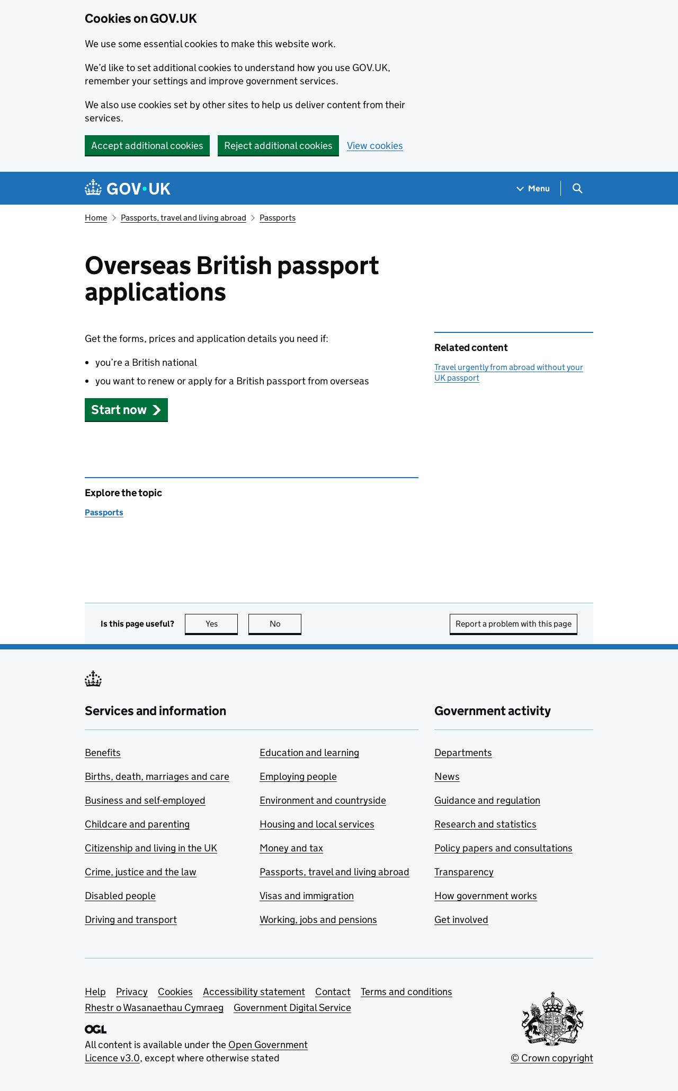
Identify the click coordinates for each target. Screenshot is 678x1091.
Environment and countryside (323, 800)
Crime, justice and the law (141, 872)
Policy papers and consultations (503, 848)
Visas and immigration (307, 896)
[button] (126, 409)
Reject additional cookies (278, 145)
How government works (485, 896)
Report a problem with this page (514, 624)
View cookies (375, 145)
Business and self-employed (145, 800)
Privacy (132, 992)
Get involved (461, 919)
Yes (222, 624)
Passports (278, 218)
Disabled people (120, 896)
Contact (333, 992)
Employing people (298, 776)
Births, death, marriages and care (157, 776)
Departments (463, 752)
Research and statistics (485, 824)
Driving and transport (131, 919)
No (286, 624)
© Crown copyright (552, 1058)
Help (95, 992)
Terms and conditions (406, 992)
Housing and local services (317, 824)
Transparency (464, 872)
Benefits (103, 752)
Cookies (175, 992)
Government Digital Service (292, 1007)
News (447, 776)
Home (96, 218)
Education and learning (309, 752)
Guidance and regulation (487, 800)
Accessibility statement (254, 992)
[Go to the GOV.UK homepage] (128, 188)
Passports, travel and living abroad (183, 218)
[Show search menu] (577, 188)
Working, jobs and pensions (318, 919)
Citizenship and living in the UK (151, 848)
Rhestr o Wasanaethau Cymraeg (154, 1007)
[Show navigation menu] (533, 188)
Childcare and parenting (137, 824)
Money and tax (291, 848)
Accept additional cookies (147, 145)
